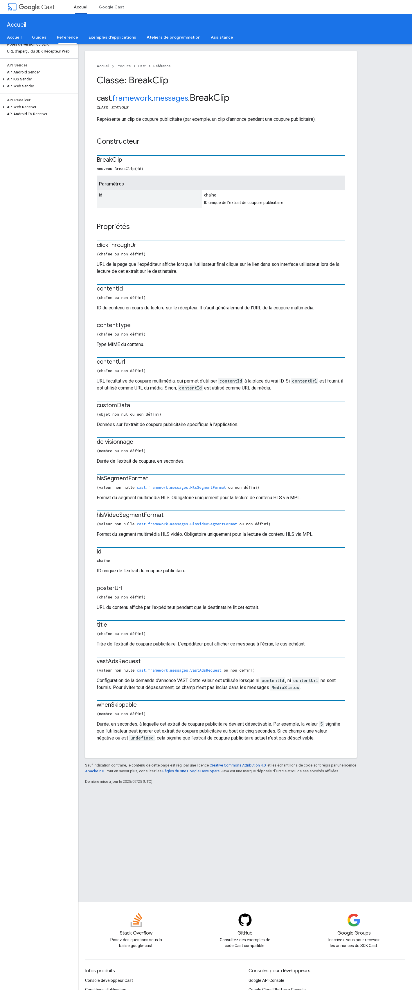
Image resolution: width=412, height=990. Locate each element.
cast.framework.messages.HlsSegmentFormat (181, 487)
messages (170, 98)
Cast (37, 7)
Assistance (222, 37)
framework (132, 98)
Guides (39, 37)
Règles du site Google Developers (191, 771)
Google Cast (111, 7)
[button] (38, 79)
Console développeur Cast (109, 980)
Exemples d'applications (112, 37)
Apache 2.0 (94, 771)
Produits (124, 66)
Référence (161, 66)
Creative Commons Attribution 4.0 (238, 765)
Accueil (16, 24)
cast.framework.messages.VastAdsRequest (179, 670)
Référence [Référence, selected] (67, 37)
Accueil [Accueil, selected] (81, 7)
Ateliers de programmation (173, 37)
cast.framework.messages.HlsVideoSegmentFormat (187, 524)
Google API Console (266, 980)
